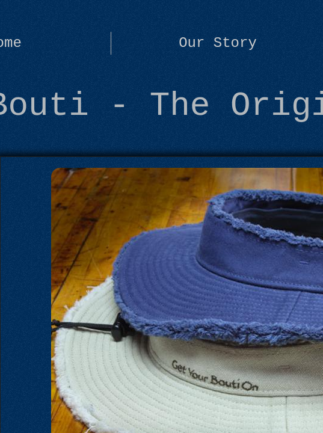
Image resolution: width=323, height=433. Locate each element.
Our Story (218, 43)
